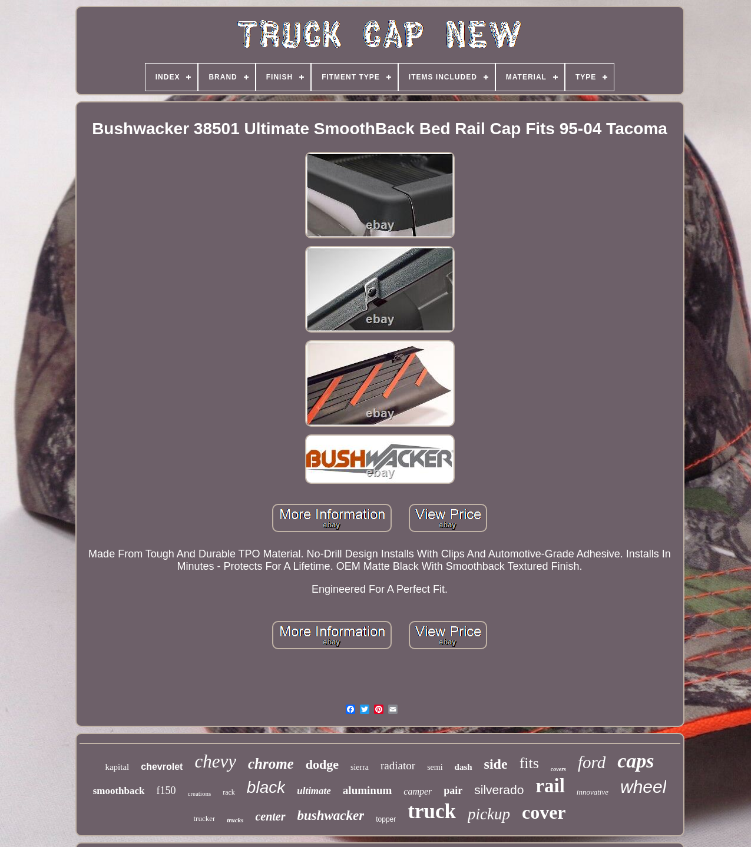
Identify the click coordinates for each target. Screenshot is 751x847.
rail (549, 785)
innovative (592, 792)
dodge (322, 764)
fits (529, 763)
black (266, 787)
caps (635, 761)
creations (199, 793)
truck (432, 811)
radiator (398, 765)
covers (558, 769)
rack (229, 792)
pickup (489, 814)
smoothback (119, 790)
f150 (166, 790)
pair (453, 790)
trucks (235, 819)
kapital (117, 767)
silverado (499, 789)
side (496, 764)
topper (386, 819)
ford (592, 762)
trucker (204, 818)
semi (434, 767)
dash (463, 767)
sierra (359, 767)
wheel (643, 786)
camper (417, 791)
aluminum (367, 790)
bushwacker (331, 815)
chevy (215, 761)
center (270, 816)
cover (544, 812)
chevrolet (162, 767)
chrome (271, 764)
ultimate (314, 790)
